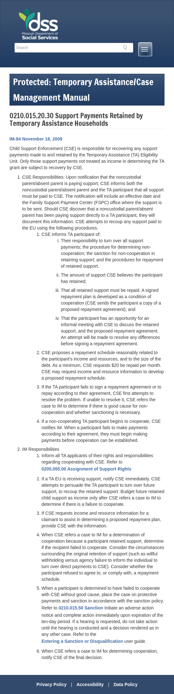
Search (127, 48)
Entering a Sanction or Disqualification (82, 641)
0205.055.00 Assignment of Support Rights (86, 468)
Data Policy (125, 684)
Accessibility (90, 684)
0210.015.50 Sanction (81, 607)
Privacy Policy (51, 684)
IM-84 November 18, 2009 (36, 138)
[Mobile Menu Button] (145, 49)
